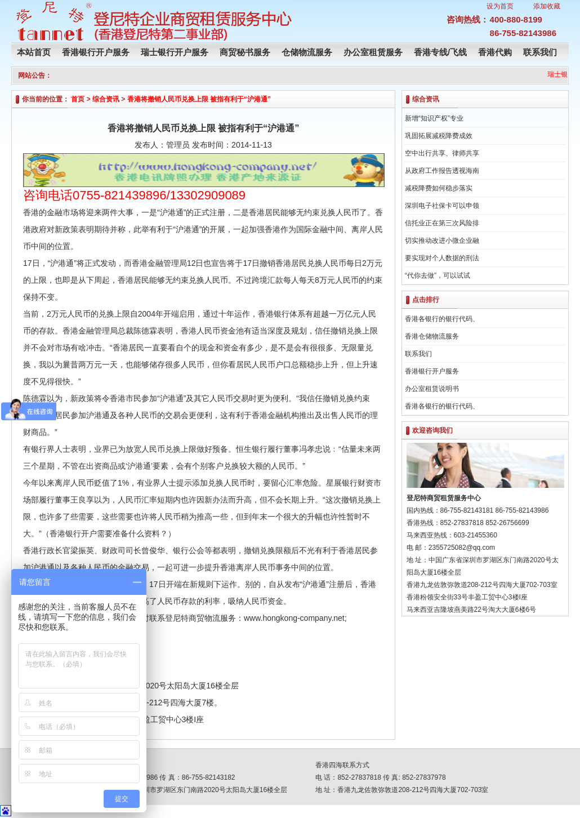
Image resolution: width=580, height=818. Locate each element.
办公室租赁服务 (373, 52)
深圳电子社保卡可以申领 (442, 206)
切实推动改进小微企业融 (442, 240)
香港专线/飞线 (440, 52)
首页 (77, 99)
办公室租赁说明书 (432, 389)
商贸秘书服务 (245, 52)
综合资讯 (105, 99)
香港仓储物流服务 (432, 336)
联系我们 (540, 52)
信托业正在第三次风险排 (442, 223)
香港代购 (495, 52)
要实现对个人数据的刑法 (442, 258)
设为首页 (500, 6)
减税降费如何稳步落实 (438, 188)
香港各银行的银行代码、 (442, 319)
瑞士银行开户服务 (174, 52)
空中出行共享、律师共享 (442, 153)
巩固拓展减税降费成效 (438, 136)
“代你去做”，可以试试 (437, 275)
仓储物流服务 (307, 52)
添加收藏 (546, 6)
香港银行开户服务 (96, 52)
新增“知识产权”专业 (434, 118)
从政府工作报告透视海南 (442, 171)
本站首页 (34, 52)
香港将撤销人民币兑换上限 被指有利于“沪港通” (199, 99)
